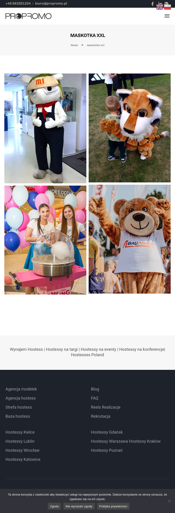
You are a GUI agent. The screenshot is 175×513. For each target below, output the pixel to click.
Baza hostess (17, 416)
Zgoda (54, 506)
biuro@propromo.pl (51, 3)
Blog (95, 389)
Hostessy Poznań (107, 450)
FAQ (94, 398)
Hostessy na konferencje (141, 349)
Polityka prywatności (113, 506)
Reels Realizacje (106, 407)
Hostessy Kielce (20, 432)
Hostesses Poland (87, 354)
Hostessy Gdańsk (107, 432)
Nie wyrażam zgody (79, 506)
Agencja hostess (20, 398)
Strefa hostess (18, 407)
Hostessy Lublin (19, 441)
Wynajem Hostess (26, 349)
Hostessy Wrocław (22, 450)
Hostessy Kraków (145, 441)
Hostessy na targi (62, 349)
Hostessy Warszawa (109, 441)
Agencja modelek (21, 389)
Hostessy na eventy (98, 349)
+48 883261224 (18, 3)
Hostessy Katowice (22, 459)
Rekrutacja (100, 416)
